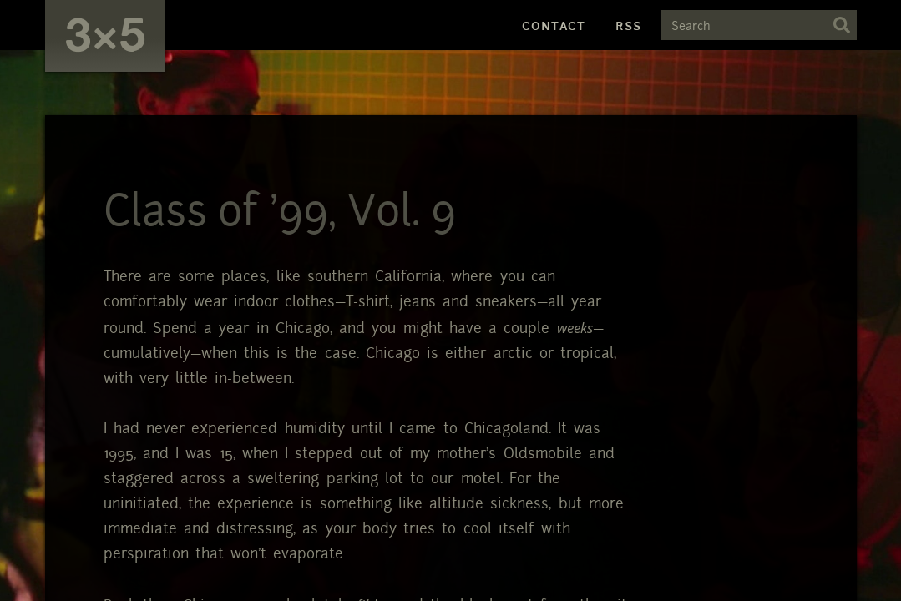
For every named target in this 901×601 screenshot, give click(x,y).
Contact (553, 26)
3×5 (105, 33)
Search (842, 25)
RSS (628, 26)
